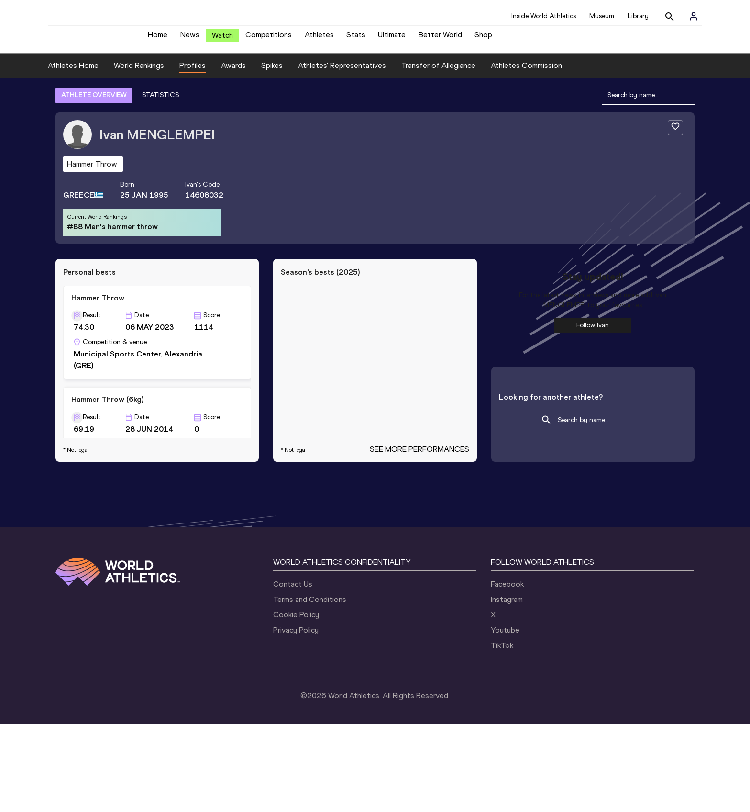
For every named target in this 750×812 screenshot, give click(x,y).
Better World (440, 38)
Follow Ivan (592, 332)
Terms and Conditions (309, 686)
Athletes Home (73, 72)
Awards (233, 72)
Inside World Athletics (543, 16)
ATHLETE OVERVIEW (94, 102)
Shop (483, 38)
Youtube (505, 717)
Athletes (319, 38)
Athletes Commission (526, 72)
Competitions (268, 38)
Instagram (507, 686)
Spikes (272, 72)
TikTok (502, 732)
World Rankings (139, 72)
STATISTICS (160, 102)
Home (157, 38)
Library (638, 16)
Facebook (507, 671)
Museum (601, 16)
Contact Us (292, 671)
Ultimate (392, 38)
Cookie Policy (296, 702)
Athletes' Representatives (342, 72)
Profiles (192, 72)
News (189, 38)
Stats (355, 38)
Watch (222, 39)
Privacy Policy (296, 717)
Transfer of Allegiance (438, 72)
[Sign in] (693, 16)
